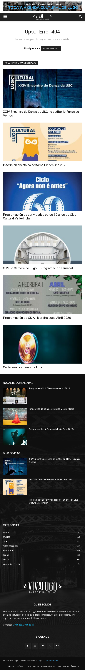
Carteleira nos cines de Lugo (23, 367)
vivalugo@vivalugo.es (23, 624)
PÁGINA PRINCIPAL (50, 49)
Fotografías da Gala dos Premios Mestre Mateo (51, 409)
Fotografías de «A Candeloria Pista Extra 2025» (51, 429)
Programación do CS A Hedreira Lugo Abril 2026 (37, 318)
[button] (5, 17)
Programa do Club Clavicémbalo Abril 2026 (49, 388)
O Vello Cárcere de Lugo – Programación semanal (38, 268)
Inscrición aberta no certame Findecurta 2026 (35, 165)
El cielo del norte (51, 660)
